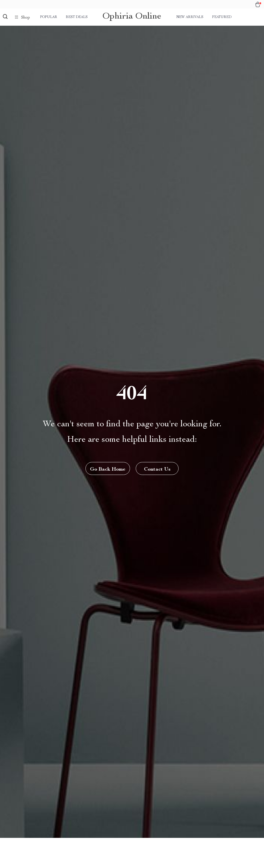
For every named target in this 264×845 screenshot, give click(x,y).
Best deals (77, 17)
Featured (221, 17)
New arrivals (189, 17)
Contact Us (157, 469)
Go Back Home (107, 469)
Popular (48, 17)
